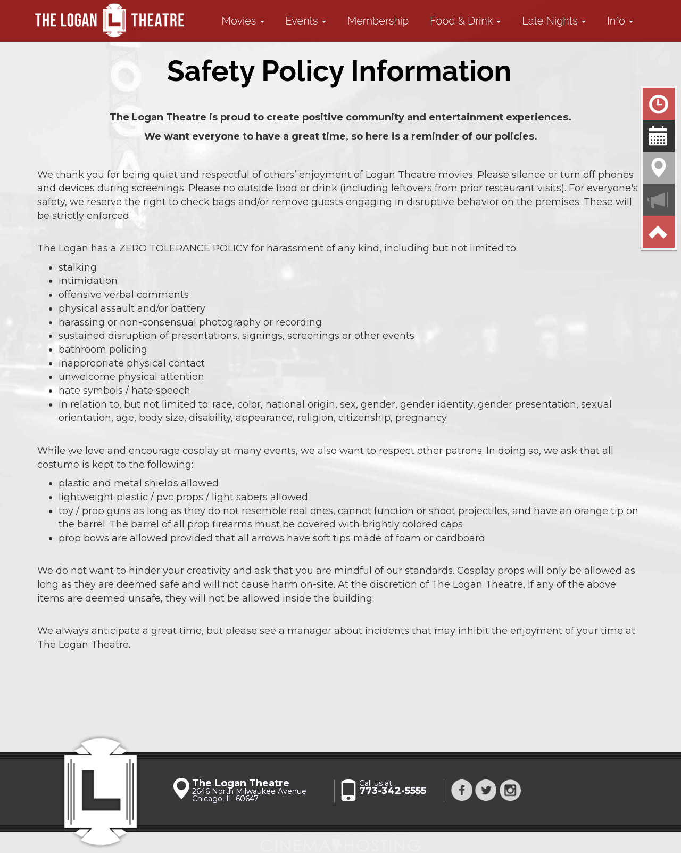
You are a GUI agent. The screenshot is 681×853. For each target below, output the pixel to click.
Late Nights (554, 20)
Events (306, 20)
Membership (378, 20)
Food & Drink (465, 20)
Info (620, 20)
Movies (243, 20)
